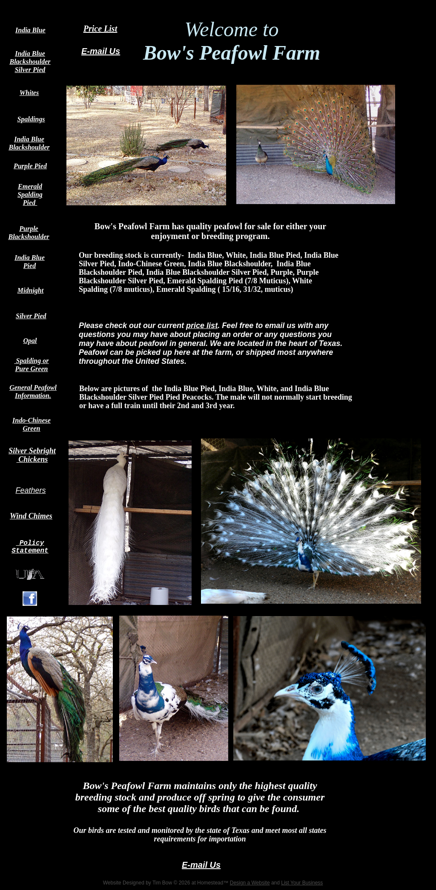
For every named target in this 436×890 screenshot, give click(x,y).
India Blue (30, 30)
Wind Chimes (31, 516)
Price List (100, 28)
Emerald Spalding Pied (30, 194)
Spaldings (31, 119)
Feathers (30, 490)
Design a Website (250, 883)
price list (202, 325)
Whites (29, 92)
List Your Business (302, 883)
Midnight (30, 290)
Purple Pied (30, 166)
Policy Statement (29, 547)
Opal (30, 340)
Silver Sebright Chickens (32, 455)
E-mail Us (100, 51)
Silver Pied (31, 316)
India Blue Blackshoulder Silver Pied (29, 61)
